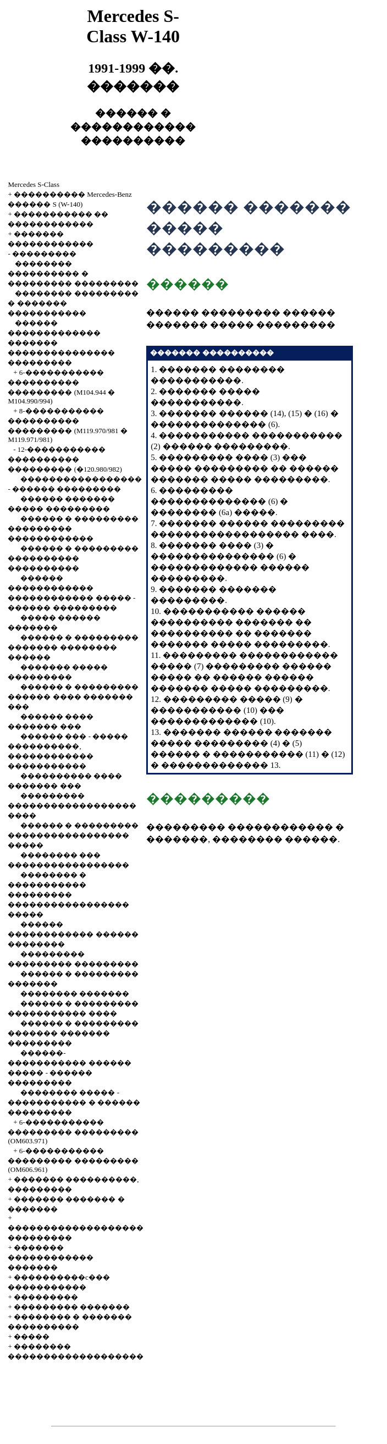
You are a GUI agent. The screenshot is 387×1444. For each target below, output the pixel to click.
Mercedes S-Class (33, 184)
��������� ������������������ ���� (72, 806)
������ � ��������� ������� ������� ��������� (73, 1033)
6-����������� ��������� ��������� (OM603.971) (73, 1131)
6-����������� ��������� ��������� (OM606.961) (73, 1160)
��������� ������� (72, 1307)
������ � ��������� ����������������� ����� (73, 835)
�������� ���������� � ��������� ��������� (73, 273)
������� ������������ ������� (50, 1257)
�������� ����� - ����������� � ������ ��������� (74, 1102)
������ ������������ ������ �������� (73, 934)
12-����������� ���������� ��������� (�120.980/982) (64, 459)
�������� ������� (74, 993)
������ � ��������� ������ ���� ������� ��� (73, 697)
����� (31, 1336)
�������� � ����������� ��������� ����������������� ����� (68, 895)
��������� (44, 254)
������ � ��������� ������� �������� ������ (73, 647)
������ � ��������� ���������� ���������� (73, 558)
